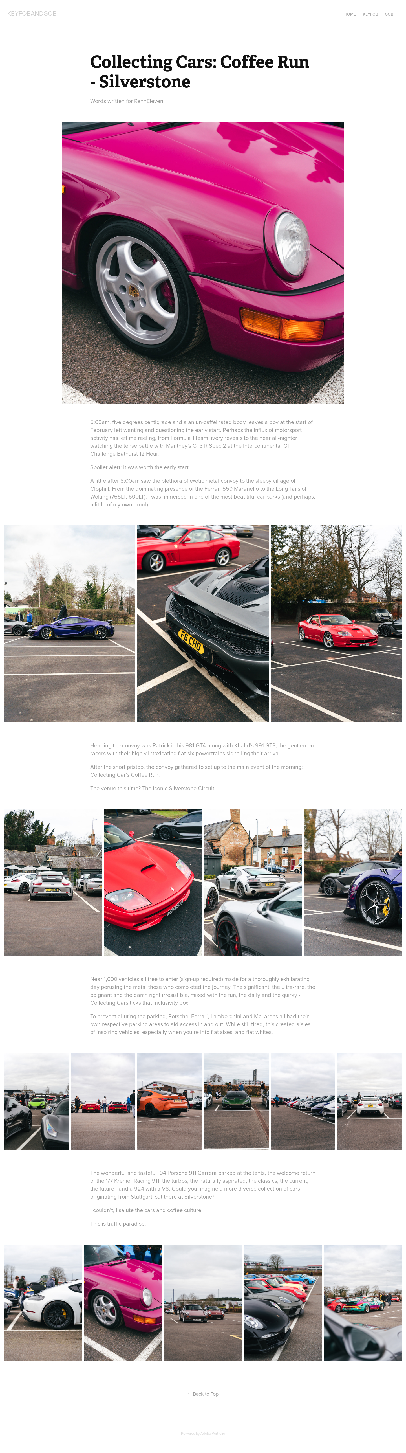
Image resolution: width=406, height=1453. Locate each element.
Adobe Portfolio (212, 1433)
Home (350, 14)
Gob (389, 14)
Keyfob (370, 14)
